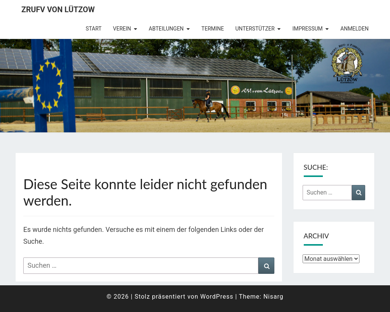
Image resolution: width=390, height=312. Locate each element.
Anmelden (354, 29)
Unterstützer (255, 29)
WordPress (217, 296)
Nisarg (273, 296)
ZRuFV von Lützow (58, 9)
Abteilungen (166, 29)
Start (93, 29)
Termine (212, 29)
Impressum (307, 29)
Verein (122, 29)
